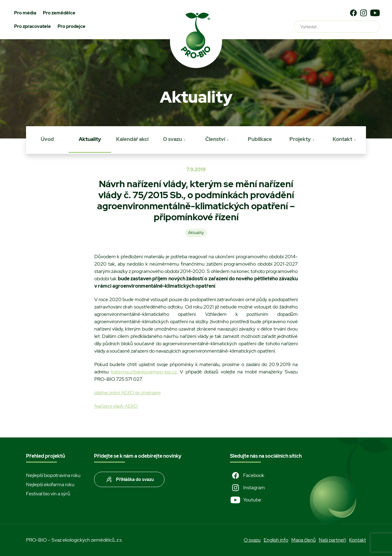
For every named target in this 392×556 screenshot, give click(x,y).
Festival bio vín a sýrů (48, 493)
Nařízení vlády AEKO (116, 406)
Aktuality (90, 139)
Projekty (300, 139)
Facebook (247, 475)
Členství (215, 139)
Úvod (47, 139)
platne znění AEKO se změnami (127, 392)
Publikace (260, 139)
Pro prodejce (71, 26)
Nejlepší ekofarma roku (50, 484)
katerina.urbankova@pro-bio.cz (144, 372)
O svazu (172, 139)
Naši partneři (332, 540)
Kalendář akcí (132, 139)
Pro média (25, 13)
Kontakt (342, 139)
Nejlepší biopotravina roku (53, 475)
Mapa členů (303, 540)
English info (276, 540)
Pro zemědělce (59, 13)
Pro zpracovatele (32, 26)
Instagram (247, 487)
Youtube (245, 500)
